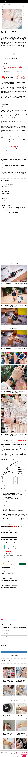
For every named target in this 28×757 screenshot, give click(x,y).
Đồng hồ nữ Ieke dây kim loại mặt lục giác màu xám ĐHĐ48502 (8, 716)
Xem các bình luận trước (14, 655)
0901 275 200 (10, 99)
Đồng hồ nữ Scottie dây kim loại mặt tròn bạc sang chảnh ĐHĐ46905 (8, 734)
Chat (11, 756)
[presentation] (9, 648)
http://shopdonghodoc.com (10, 589)
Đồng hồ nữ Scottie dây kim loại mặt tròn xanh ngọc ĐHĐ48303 (8, 699)
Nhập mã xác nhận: (4, 645)
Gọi (17, 756)
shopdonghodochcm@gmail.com (10, 580)
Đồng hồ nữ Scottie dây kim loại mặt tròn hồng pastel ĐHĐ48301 (20, 699)
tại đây (16, 532)
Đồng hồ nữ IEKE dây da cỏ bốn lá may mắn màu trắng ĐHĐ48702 (21, 734)
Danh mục (4, 756)
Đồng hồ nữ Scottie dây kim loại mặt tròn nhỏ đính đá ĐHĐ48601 (8, 681)
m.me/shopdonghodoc (11, 587)
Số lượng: (3, 54)
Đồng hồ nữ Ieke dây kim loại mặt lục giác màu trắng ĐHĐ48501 (21, 716)
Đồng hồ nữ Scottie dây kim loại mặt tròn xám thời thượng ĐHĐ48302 (20, 681)
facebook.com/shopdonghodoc (11, 585)
